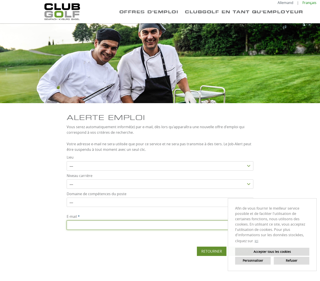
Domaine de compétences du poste (96, 193)
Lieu (70, 157)
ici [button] (256, 240)
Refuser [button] (291, 260)
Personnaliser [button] (253, 260)
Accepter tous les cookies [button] (272, 252)
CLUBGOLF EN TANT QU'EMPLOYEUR (244, 11)
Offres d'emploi (148, 11)
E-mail (73, 216)
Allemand (285, 2)
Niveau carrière (79, 175)
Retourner (211, 251)
